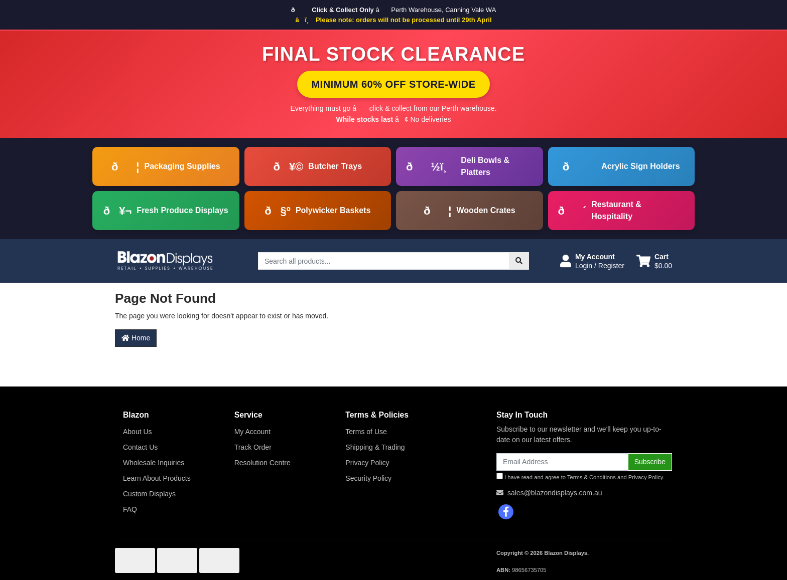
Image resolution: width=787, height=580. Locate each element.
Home (135, 338)
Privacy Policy (367, 463)
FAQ (130, 509)
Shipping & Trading (375, 447)
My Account (252, 432)
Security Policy (368, 478)
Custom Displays (149, 494)
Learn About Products (157, 478)
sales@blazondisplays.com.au (554, 493)
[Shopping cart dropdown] (654, 261)
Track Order (253, 447)
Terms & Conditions (591, 477)
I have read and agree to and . (580, 476)
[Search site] (519, 261)
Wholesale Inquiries (153, 463)
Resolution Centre (262, 463)
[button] (592, 261)
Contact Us (140, 447)
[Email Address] (562, 462)
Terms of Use (365, 432)
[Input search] (383, 261)
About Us (137, 432)
